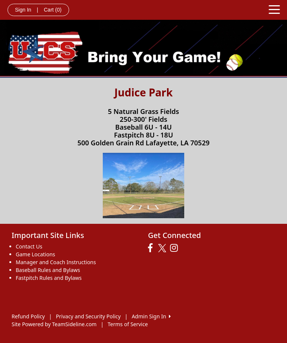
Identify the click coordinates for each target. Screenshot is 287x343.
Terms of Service (128, 324)
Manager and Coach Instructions (56, 262)
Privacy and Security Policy (88, 316)
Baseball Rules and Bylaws (48, 270)
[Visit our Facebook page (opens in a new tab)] (152, 248)
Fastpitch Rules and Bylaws (49, 277)
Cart (52, 10)
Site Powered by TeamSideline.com (54, 324)
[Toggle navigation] (274, 9)
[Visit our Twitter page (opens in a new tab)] (163, 248)
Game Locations (35, 254)
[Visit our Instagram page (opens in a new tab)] (176, 248)
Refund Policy (28, 316)
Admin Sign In (151, 316)
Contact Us (29, 246)
